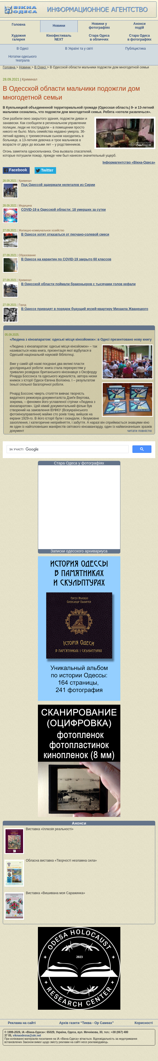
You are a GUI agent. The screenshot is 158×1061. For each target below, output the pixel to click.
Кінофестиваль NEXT (58, 37)
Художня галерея (19, 37)
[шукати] (67, 449)
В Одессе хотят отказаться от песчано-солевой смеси (65, 234)
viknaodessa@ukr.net (27, 1035)
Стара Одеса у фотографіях (79, 463)
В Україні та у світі (79, 48)
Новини (59, 26)
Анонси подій (139, 26)
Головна (18, 24)
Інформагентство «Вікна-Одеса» (128, 162)
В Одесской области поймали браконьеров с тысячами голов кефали (78, 284)
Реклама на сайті (22, 1023)
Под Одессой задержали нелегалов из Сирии (58, 185)
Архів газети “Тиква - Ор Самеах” (86, 1023)
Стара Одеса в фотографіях (139, 37)
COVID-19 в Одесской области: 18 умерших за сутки (63, 210)
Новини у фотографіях (99, 26)
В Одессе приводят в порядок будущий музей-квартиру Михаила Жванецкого (84, 309)
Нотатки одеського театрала (22, 58)
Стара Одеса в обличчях (99, 37)
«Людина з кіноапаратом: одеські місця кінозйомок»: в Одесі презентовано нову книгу (81, 339)
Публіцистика (135, 48)
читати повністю (139, 431)
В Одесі (23, 48)
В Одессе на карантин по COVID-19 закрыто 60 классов (66, 259)
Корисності (144, 1023)
